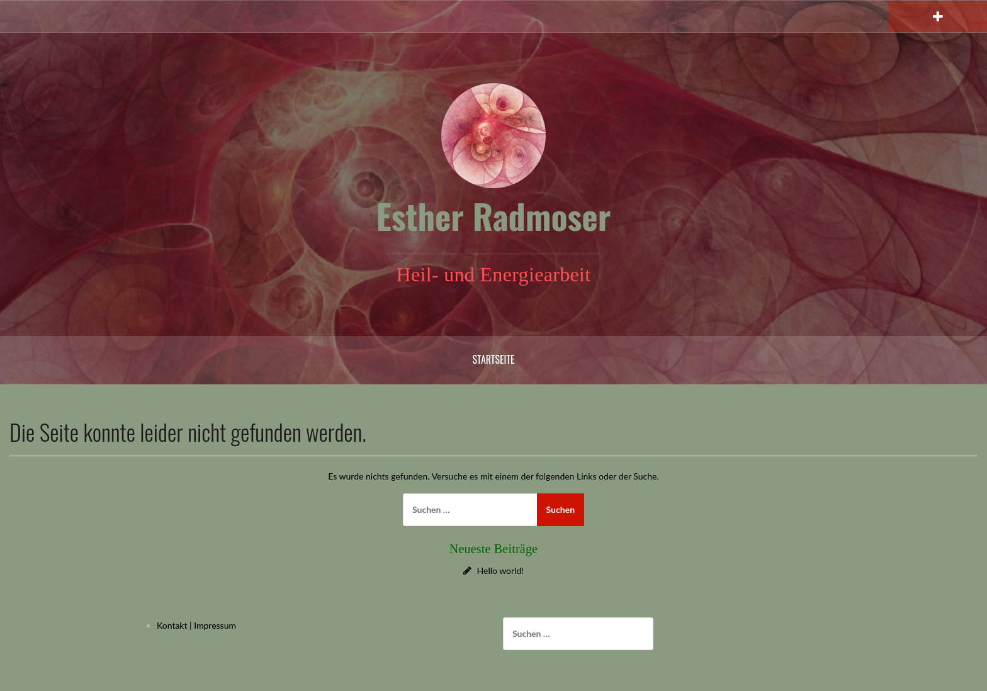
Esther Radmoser (493, 216)
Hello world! (500, 570)
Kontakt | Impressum (196, 625)
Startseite (493, 359)
